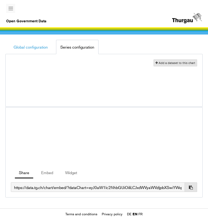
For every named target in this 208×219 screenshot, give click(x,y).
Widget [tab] (71, 172)
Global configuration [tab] (31, 46)
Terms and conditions (81, 214)
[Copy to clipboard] (191, 187)
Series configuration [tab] (77, 46)
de (129, 214)
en (135, 214)
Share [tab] (24, 172)
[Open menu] (10, 8)
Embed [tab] (47, 172)
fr (140, 214)
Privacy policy (113, 214)
